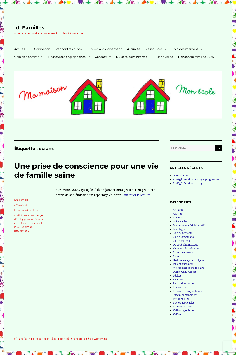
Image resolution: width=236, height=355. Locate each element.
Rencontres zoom (68, 49)
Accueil (19, 49)
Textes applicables (184, 302)
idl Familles (29, 28)
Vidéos (177, 314)
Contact (101, 57)
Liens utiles (164, 57)
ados (31, 215)
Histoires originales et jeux (188, 260)
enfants (18, 222)
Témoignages (181, 298)
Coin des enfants (26, 57)
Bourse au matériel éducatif (189, 225)
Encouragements (183, 252)
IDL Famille (21, 199)
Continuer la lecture (136, 195)
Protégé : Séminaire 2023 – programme (196, 179)
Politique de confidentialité (47, 338)
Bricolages (179, 229)
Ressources (153, 49)
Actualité (133, 49)
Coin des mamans (185, 49)
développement (24, 219)
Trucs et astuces (182, 306)
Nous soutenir (181, 175)
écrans (39, 219)
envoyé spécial (33, 222)
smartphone (21, 230)
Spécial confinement (106, 49)
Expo (176, 256)
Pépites (177, 275)
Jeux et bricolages (183, 264)
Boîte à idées (180, 221)
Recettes (178, 279)
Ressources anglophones (67, 57)
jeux (16, 226)
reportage (26, 226)
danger (39, 215)
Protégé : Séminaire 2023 (187, 183)
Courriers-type (181, 240)
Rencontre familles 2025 (196, 57)
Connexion (42, 49)
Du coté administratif (131, 57)
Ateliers (177, 217)
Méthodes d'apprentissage (188, 268)
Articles (177, 213)
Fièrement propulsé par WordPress (86, 338)
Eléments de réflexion (27, 210)
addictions (20, 215)
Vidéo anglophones (184, 310)
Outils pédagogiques (185, 271)
